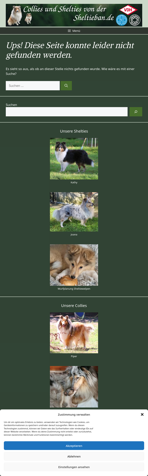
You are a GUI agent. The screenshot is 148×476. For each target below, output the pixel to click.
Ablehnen (74, 456)
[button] (142, 414)
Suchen (11, 104)
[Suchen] (66, 85)
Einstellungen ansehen (74, 467)
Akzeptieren (74, 446)
